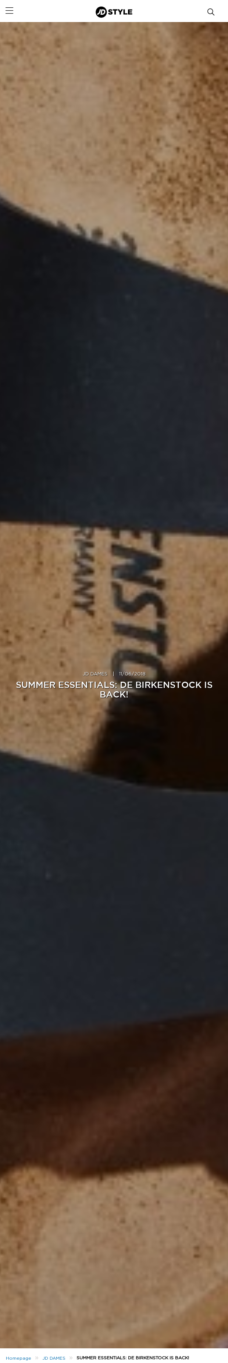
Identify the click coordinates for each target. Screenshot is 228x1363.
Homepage (18, 1358)
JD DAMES (95, 674)
